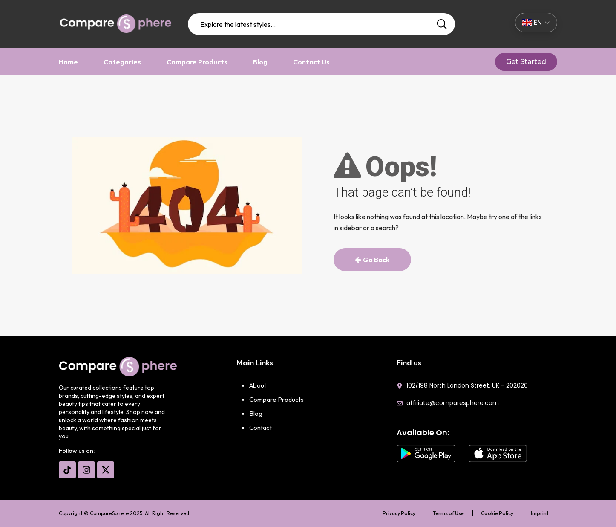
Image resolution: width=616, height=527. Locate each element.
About (257, 385)
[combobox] (321, 24)
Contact (260, 427)
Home (68, 62)
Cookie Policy (497, 513)
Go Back (372, 259)
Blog (260, 62)
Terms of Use (447, 513)
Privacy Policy (398, 513)
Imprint (540, 513)
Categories (122, 62)
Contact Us (311, 62)
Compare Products (197, 62)
